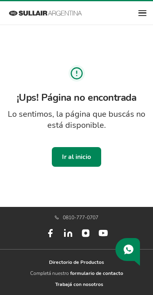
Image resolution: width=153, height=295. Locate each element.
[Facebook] (50, 236)
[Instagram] (85, 236)
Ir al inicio (76, 156)
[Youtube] (103, 236)
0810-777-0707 (76, 217)
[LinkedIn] (68, 236)
